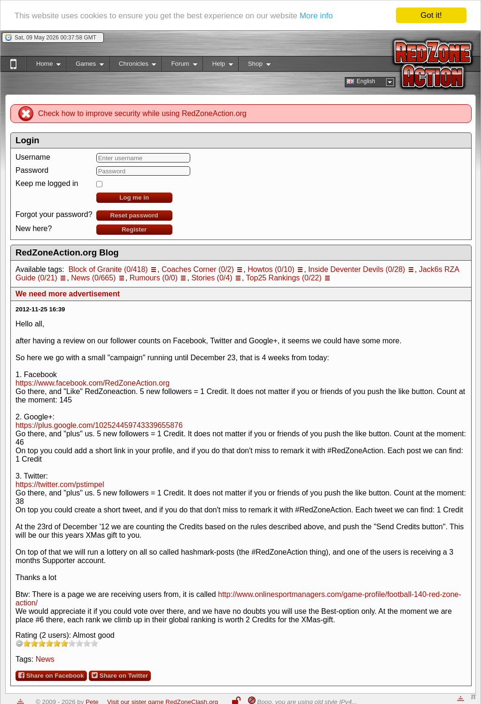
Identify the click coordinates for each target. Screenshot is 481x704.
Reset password (134, 215)
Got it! (431, 15)
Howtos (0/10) (271, 269)
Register (134, 229)
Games (85, 65)
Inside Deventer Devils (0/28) (356, 269)
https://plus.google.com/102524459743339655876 (99, 425)
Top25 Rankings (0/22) (284, 278)
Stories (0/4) (211, 278)
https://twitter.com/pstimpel (60, 484)
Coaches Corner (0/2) (198, 269)
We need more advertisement (68, 294)
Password (32, 170)
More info (316, 15)
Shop (254, 65)
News (45, 659)
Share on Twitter (120, 675)
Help (217, 65)
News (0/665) (93, 278)
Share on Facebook (51, 675)
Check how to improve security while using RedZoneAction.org (142, 113)
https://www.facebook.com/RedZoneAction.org (93, 383)
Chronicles (132, 65)
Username (33, 157)
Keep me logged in (47, 183)
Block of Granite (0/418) (108, 269)
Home (43, 65)
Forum (179, 65)
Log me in (134, 197)
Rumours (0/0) (154, 278)
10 (94, 643)
